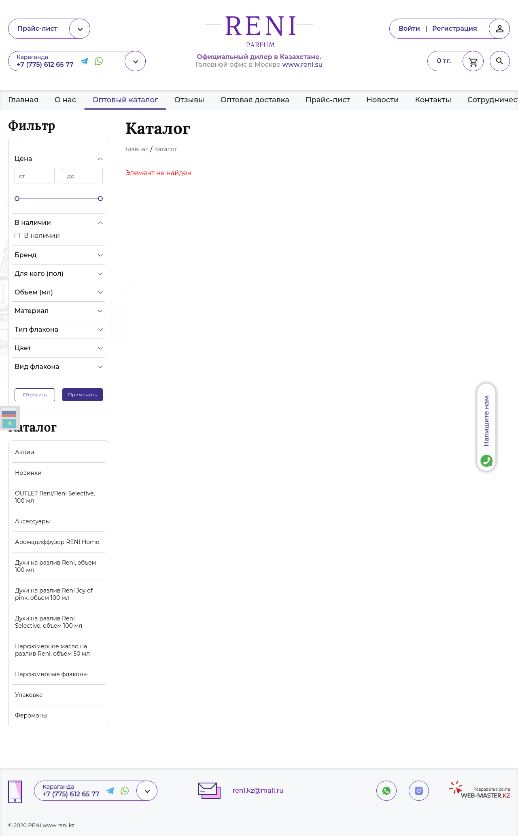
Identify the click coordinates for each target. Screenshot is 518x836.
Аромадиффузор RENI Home (57, 542)
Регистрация (454, 28)
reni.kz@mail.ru (258, 790)
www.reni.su (302, 64)
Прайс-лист (328, 99)
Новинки (28, 472)
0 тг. (444, 61)
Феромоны (31, 715)
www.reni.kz (58, 825)
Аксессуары (32, 521)
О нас (65, 99)
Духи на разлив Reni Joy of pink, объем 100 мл (54, 594)
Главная (23, 99)
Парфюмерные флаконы (51, 674)
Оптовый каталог (125, 99)
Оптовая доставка (255, 99)
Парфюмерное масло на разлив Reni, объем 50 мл (52, 650)
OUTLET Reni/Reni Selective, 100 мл (55, 497)
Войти (409, 28)
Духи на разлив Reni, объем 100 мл (55, 566)
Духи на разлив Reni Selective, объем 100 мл (48, 622)
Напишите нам (486, 421)
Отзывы (189, 99)
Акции (24, 452)
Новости (382, 99)
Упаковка (28, 694)
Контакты (433, 99)
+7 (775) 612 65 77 (45, 64)
